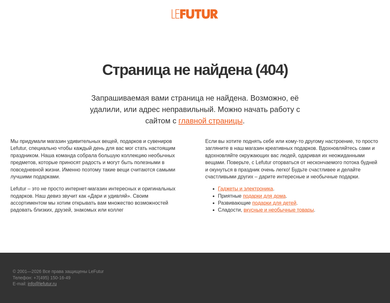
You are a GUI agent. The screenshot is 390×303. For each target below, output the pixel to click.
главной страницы (211, 120)
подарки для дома (264, 196)
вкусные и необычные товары (279, 210)
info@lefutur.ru (42, 283)
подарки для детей (274, 203)
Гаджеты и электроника (245, 188)
